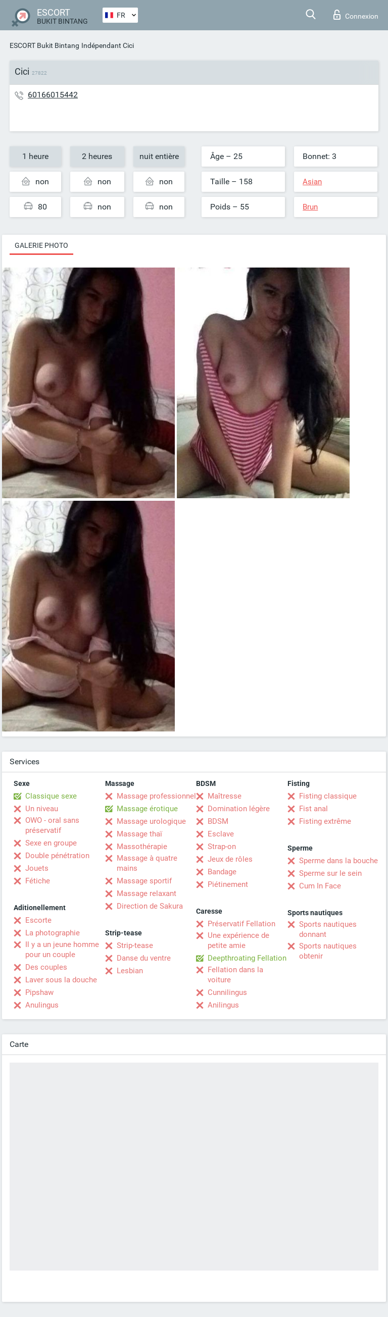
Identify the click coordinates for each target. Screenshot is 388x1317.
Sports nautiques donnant (328, 929)
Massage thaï (139, 833)
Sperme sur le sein (330, 873)
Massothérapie (142, 846)
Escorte (38, 920)
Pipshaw (39, 992)
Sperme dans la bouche (338, 860)
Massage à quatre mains (147, 863)
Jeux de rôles (230, 859)
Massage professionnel (156, 796)
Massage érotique (147, 808)
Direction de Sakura (150, 906)
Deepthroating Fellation (247, 958)
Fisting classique (328, 796)
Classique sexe (51, 796)
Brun (310, 207)
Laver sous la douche (61, 979)
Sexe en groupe (51, 843)
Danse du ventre (144, 958)
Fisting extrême (325, 821)
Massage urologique (151, 821)
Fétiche (37, 880)
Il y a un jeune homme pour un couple (62, 949)
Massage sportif (144, 880)
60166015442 (53, 94)
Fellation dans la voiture (235, 974)
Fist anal (313, 808)
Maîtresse (224, 796)
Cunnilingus (227, 992)
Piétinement (228, 884)
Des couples (46, 967)
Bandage (222, 871)
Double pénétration (57, 855)
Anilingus (223, 1005)
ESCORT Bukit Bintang (44, 45)
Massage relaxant (146, 893)
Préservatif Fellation (241, 923)
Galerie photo (41, 245)
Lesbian (130, 970)
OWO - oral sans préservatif (52, 825)
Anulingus (42, 1005)
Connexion (355, 14)
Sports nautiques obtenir (328, 951)
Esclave (221, 833)
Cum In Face (320, 885)
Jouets (36, 868)
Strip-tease (135, 945)
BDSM (218, 821)
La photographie (52, 932)
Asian (312, 181)
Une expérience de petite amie (238, 940)
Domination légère (239, 808)
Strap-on (222, 846)
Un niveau (41, 808)
